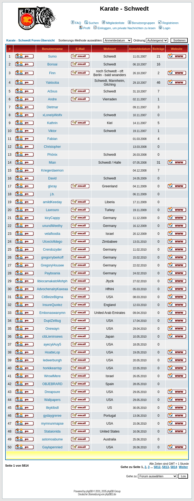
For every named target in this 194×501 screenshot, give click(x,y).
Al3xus (52, 91)
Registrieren (168, 23)
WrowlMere (52, 376)
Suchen (91, 23)
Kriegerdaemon (52, 170)
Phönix (52, 155)
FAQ (76, 23)
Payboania (52, 273)
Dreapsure (52, 392)
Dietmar (52, 107)
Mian (52, 162)
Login (164, 28)
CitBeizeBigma (52, 297)
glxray (52, 186)
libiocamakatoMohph (52, 281)
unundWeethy (52, 226)
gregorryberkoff (52, 257)
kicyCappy (52, 218)
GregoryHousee (52, 265)
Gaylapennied (52, 447)
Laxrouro (52, 210)
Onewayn (52, 329)
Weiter (183, 467)
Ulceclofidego (52, 242)
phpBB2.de (110, 494)
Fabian (52, 139)
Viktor (52, 131)
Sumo (52, 56)
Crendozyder (52, 249)
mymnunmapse (52, 423)
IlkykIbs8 (52, 408)
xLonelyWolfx (52, 115)
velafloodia (52, 234)
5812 (157, 467)
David (52, 178)
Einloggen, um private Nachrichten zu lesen (124, 28)
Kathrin (52, 123)
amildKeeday (52, 202)
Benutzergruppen (141, 23)
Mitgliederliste (113, 23)
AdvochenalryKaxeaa (52, 289)
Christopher (52, 147)
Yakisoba (52, 83)
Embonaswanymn (52, 313)
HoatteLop (52, 352)
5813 (165, 467)
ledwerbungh (52, 360)
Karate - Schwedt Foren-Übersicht (30, 40)
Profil (84, 28)
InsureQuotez (52, 305)
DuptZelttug (52, 321)
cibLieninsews (52, 336)
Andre (52, 99)
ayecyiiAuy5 (52, 344)
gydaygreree (52, 416)
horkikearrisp (52, 368)
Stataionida (52, 431)
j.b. (52, 194)
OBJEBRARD (52, 384)
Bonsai (52, 64)
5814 (174, 467)
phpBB (89, 491)
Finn (52, 73)
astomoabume (52, 439)
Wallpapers (52, 400)
